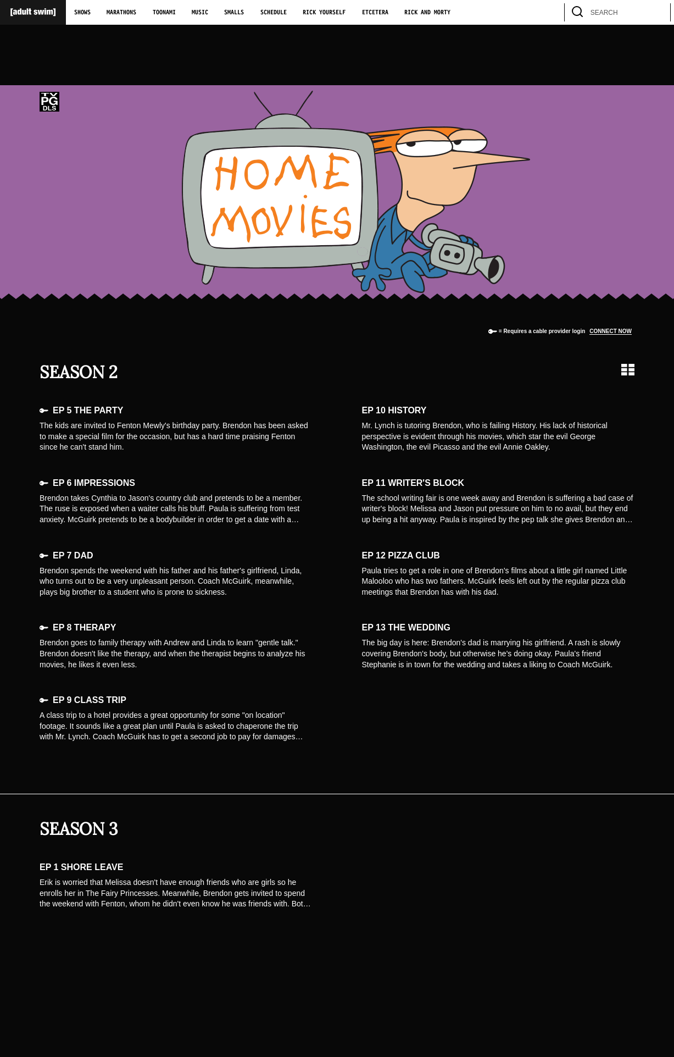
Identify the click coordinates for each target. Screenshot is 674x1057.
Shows (82, 12)
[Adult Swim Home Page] (33, 12)
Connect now (610, 331)
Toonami (164, 12)
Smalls (234, 12)
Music (200, 12)
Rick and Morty (427, 12)
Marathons (121, 12)
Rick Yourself (324, 12)
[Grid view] (627, 369)
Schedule (273, 12)
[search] (657, 12)
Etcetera (375, 12)
